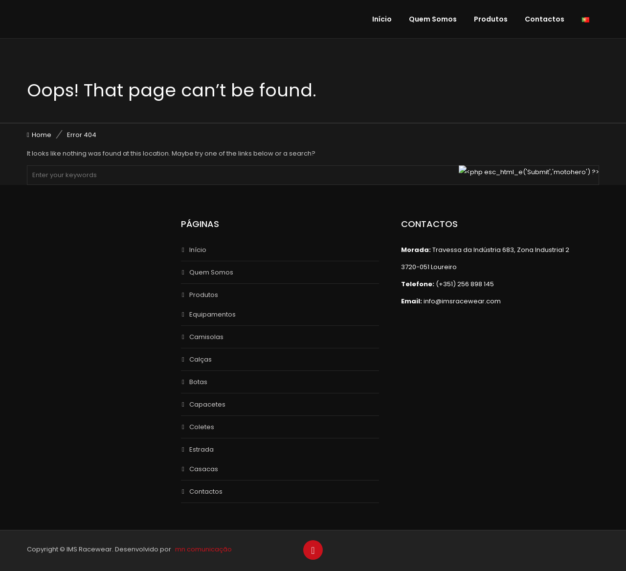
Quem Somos (433, 19)
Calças (200, 359)
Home (41, 134)
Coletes (201, 427)
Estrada (201, 449)
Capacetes (207, 404)
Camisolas (206, 337)
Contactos (544, 19)
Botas (198, 382)
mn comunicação (203, 549)
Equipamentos (212, 314)
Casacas (203, 469)
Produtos (491, 19)
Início (382, 19)
